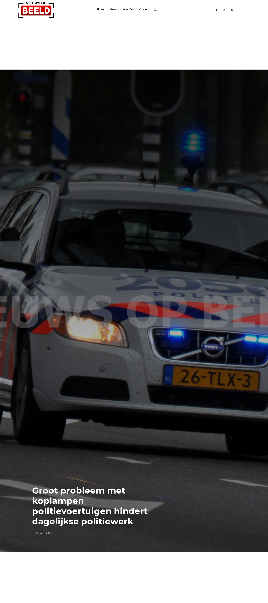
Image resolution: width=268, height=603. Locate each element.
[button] (155, 9)
